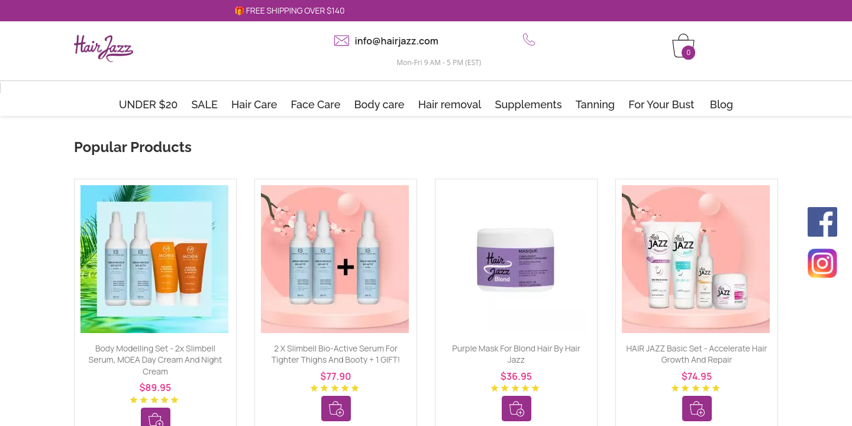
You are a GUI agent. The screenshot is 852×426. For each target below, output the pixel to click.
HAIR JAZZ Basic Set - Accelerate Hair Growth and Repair (697, 354)
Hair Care (254, 104)
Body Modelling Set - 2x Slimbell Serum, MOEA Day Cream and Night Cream (155, 360)
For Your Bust (661, 104)
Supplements (528, 104)
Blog (721, 104)
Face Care (316, 104)
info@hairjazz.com (396, 41)
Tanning (595, 104)
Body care (379, 104)
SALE (205, 104)
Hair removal (450, 104)
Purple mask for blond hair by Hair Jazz (516, 354)
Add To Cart (336, 408)
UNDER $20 (148, 104)
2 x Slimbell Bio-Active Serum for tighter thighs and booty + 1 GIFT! (336, 354)
